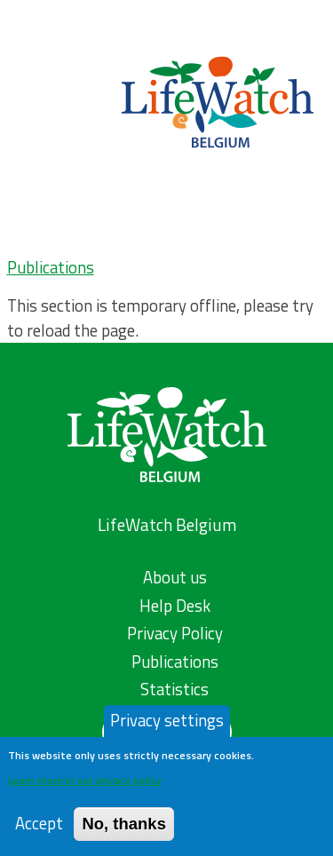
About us (175, 577)
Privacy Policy (175, 633)
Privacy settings (167, 728)
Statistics (174, 689)
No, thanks (124, 831)
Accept (39, 832)
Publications (50, 267)
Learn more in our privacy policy (85, 788)
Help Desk (174, 605)
